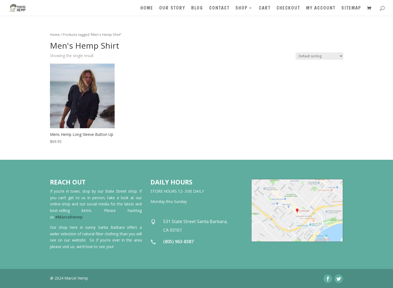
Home (146, 8)
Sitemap (351, 8)
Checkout (288, 8)
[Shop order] (319, 56)
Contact (219, 8)
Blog (197, 8)
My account (320, 8)
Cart (265, 8)
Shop (241, 8)
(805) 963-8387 (178, 242)
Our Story (172, 8)
